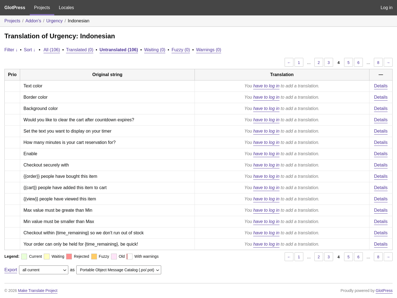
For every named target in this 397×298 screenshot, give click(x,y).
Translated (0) (79, 49)
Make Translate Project (37, 290)
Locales (66, 7)
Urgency (54, 20)
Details (381, 86)
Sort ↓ (30, 49)
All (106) (52, 49)
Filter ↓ (11, 49)
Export (10, 269)
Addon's (33, 20)
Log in (386, 7)
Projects (42, 7)
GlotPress (14, 7)
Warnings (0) (208, 49)
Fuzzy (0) (181, 49)
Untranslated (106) (118, 49)
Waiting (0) (154, 49)
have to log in (266, 86)
